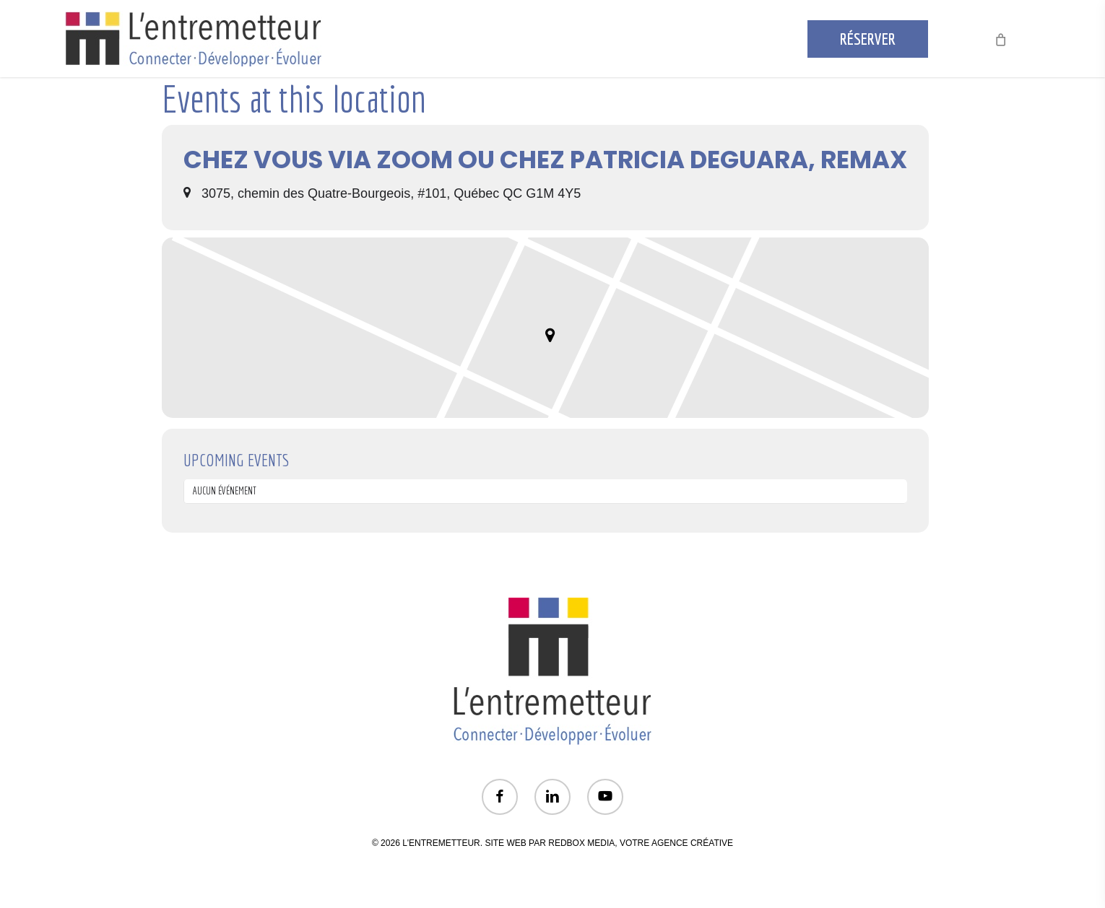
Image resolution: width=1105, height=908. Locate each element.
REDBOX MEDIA (581, 843)
